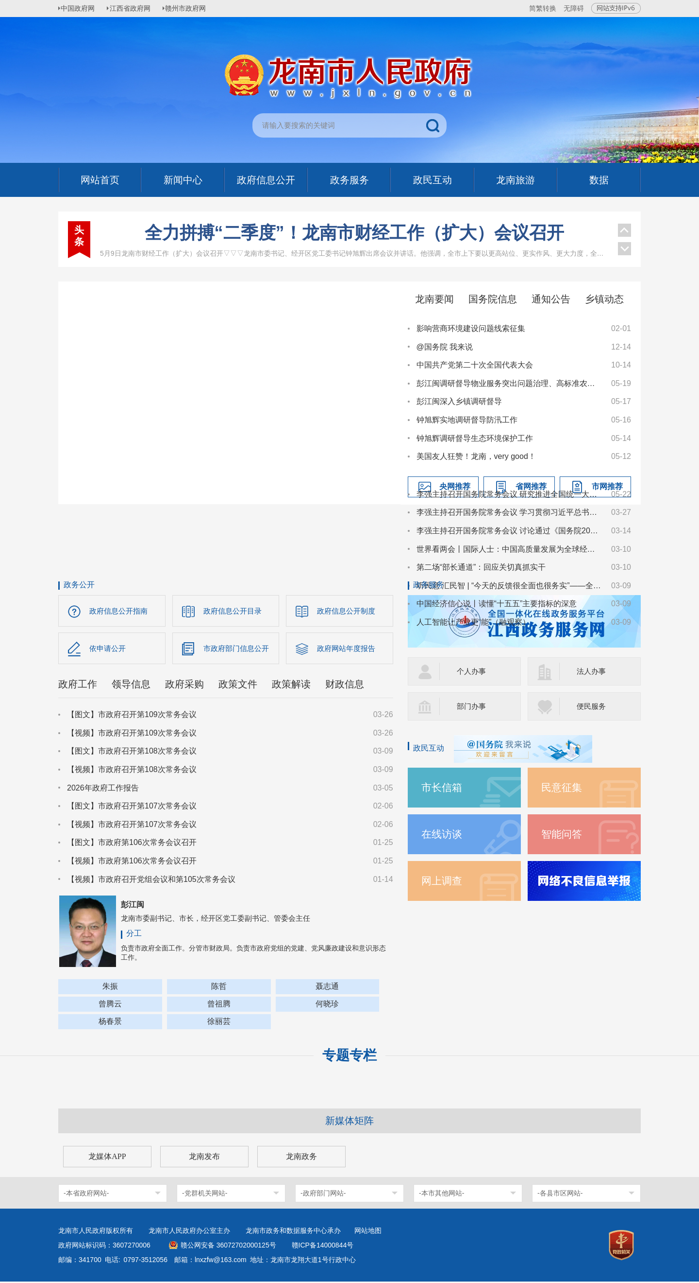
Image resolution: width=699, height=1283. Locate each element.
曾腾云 (110, 1005)
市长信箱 (442, 787)
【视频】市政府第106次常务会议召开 (132, 863)
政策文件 (237, 686)
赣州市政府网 (192, 8)
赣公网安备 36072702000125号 (228, 1246)
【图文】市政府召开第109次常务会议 (132, 716)
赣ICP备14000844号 (323, 1246)
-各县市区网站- (559, 1194)
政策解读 (291, 686)
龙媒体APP (107, 1158)
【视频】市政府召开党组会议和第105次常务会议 (151, 881)
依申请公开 (108, 649)
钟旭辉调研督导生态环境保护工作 (474, 438)
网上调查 (442, 881)
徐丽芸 (219, 1023)
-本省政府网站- (86, 1194)
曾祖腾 (219, 1005)
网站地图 (368, 1232)
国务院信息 (492, 299)
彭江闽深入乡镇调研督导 (459, 401)
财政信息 (344, 686)
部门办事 (472, 706)
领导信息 (131, 686)
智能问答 (562, 834)
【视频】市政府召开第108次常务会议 (132, 771)
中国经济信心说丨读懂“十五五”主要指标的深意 (496, 603)
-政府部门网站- (323, 1194)
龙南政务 (301, 1158)
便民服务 (592, 706)
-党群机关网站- (204, 1194)
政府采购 (184, 686)
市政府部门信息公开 (238, 649)
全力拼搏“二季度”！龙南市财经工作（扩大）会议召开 (354, 233)
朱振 (110, 988)
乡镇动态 (604, 299)
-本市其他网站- (441, 1194)
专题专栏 (349, 1056)
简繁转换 (542, 8)
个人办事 (472, 671)
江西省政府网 (134, 8)
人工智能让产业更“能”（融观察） (473, 622)
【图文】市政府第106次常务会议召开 (132, 844)
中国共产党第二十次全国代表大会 (474, 365)
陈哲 (219, 988)
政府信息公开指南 (120, 611)
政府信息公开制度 (348, 611)
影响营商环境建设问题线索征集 (470, 328)
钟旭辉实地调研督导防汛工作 (466, 420)
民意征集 (562, 787)
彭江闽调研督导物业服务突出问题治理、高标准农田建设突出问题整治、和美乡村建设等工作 (509, 383)
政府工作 (77, 686)
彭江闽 (132, 906)
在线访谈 (442, 834)
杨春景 (110, 1023)
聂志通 (327, 988)
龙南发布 (204, 1158)
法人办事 (592, 671)
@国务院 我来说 (444, 347)
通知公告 (551, 299)
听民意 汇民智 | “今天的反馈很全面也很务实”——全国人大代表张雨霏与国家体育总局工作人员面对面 (509, 585)
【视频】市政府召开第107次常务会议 (132, 826)
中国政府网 (80, 8)
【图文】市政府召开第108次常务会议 (132, 753)
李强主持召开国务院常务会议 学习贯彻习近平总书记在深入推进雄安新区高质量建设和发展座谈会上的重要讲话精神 (509, 512)
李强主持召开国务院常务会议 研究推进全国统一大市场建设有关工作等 (509, 494)
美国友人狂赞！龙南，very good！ (476, 456)
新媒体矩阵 (349, 1122)
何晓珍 (327, 1005)
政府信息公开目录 (234, 611)
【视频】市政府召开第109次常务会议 (132, 735)
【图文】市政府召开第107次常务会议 (132, 808)
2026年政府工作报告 (103, 789)
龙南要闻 (434, 299)
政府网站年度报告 (348, 649)
